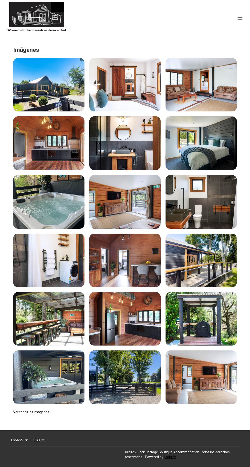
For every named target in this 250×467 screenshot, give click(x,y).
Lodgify (170, 457)
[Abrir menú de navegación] (240, 18)
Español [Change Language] (20, 440)
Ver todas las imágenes (31, 412)
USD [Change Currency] (39, 440)
